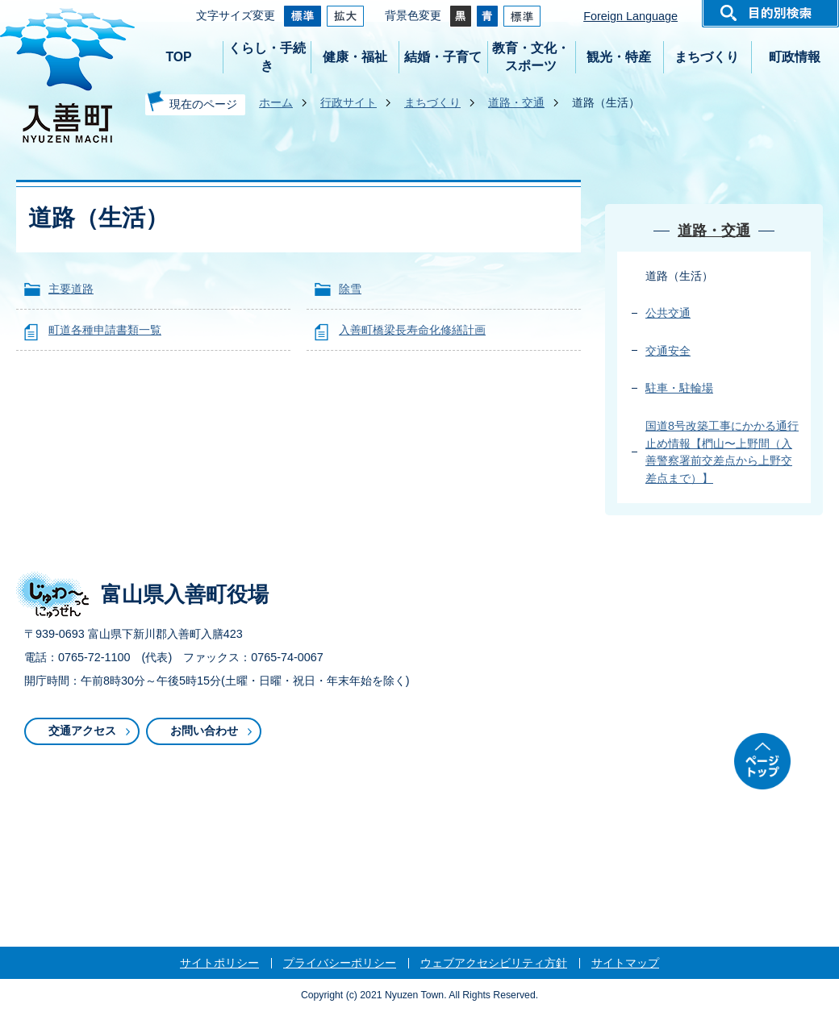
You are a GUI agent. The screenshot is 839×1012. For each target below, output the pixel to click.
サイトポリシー (219, 962)
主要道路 (71, 288)
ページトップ (762, 761)
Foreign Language (630, 16)
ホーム (276, 102)
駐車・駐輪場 (679, 387)
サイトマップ (625, 962)
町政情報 (794, 57)
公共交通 (668, 312)
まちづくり (706, 57)
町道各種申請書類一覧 (104, 329)
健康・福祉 (355, 57)
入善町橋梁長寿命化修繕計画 (412, 329)
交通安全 (668, 350)
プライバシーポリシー (339, 962)
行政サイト (348, 102)
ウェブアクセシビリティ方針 (493, 962)
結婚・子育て (443, 57)
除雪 (350, 288)
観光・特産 (618, 57)
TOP (178, 57)
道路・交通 (516, 102)
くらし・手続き (267, 57)
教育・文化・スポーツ (531, 57)
